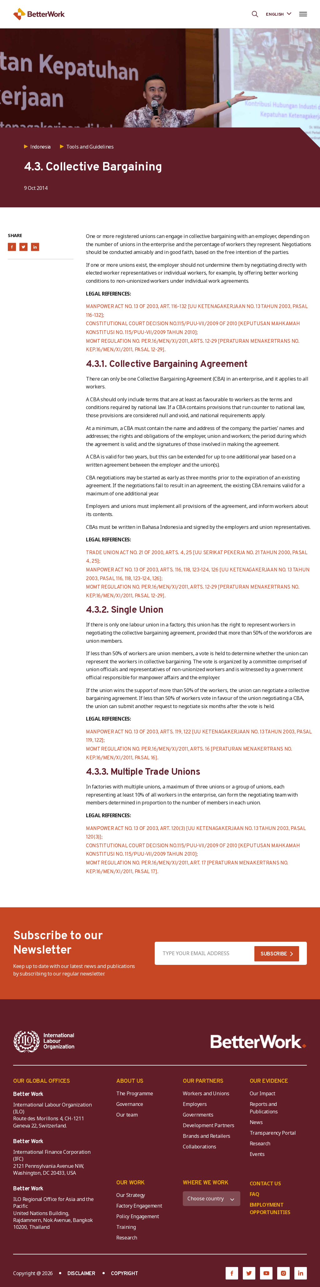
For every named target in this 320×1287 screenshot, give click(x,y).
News (256, 1122)
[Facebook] (232, 1273)
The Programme (134, 1093)
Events (257, 1154)
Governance (129, 1104)
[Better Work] (258, 1042)
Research (260, 1143)
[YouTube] (266, 1273)
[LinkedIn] (300, 1273)
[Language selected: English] (278, 14)
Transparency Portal (273, 1132)
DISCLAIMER (81, 1274)
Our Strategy (130, 1195)
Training (126, 1227)
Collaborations (199, 1146)
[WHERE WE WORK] (211, 1198)
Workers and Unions (206, 1093)
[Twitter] (249, 1273)
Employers (195, 1104)
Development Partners (208, 1125)
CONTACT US (265, 1183)
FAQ (254, 1194)
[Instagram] (283, 1273)
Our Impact (262, 1093)
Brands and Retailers (206, 1135)
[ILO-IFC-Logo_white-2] (44, 1041)
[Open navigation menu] (303, 14)
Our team (127, 1114)
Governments (198, 1114)
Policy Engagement (138, 1216)
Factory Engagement (139, 1205)
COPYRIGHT (124, 1274)
